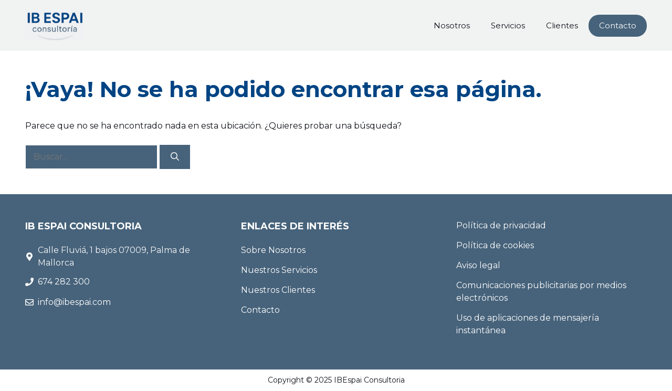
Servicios (508, 25)
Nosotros (452, 25)
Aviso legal (478, 265)
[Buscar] (175, 157)
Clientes (562, 25)
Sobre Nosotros (273, 250)
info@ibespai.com (74, 302)
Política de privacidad (501, 225)
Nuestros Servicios (279, 270)
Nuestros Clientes (278, 290)
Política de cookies (495, 245)
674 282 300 (65, 282)
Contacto (617, 25)
